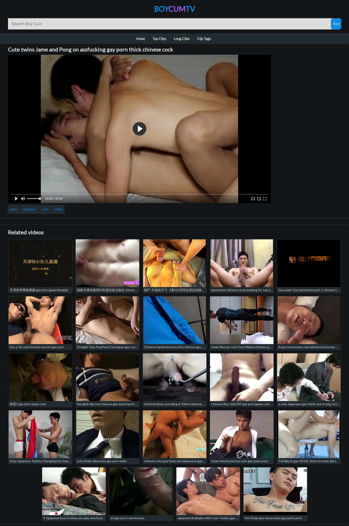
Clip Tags (204, 39)
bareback (29, 209)
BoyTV (174, 9)
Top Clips (159, 39)
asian (13, 209)
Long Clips (182, 39)
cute (45, 209)
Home (140, 39)
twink (58, 209)
